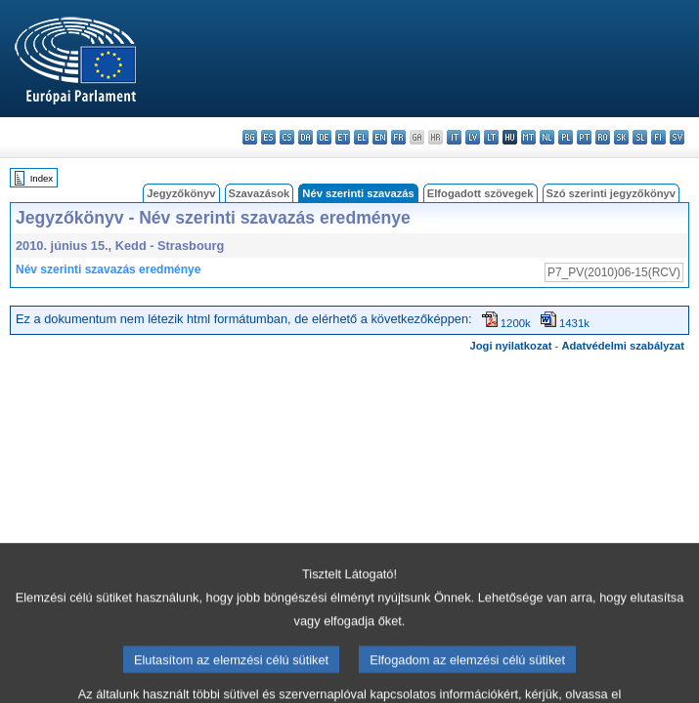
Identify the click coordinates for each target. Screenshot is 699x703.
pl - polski (565, 137)
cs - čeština (287, 137)
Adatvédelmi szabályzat (622, 346)
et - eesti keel (342, 137)
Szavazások (259, 193)
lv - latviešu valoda (472, 137)
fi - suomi (658, 137)
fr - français (398, 137)
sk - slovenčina (621, 137)
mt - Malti (528, 137)
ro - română (602, 137)
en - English (379, 137)
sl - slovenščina (640, 137)
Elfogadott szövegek (480, 193)
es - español (268, 137)
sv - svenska (677, 137)
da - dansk (305, 137)
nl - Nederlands (547, 137)
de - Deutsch (324, 137)
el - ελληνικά (361, 137)
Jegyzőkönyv (181, 193)
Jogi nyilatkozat (511, 346)
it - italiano (454, 137)
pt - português (584, 137)
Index (41, 178)
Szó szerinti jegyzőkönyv (611, 193)
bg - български (249, 137)
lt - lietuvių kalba (491, 137)
